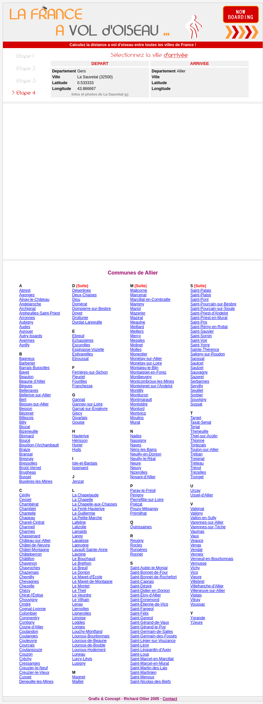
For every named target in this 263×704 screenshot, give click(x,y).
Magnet (78, 677)
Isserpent (80, 468)
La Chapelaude (85, 495)
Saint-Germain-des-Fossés (153, 636)
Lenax (77, 604)
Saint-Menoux (142, 677)
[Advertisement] (78, 181)
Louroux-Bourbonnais (91, 636)
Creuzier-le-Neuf (33, 668)
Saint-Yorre (200, 345)
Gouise (78, 422)
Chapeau (27, 518)
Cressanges (29, 663)
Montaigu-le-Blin (144, 367)
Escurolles (81, 345)
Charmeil (27, 527)
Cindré (25, 604)
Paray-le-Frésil (143, 490)
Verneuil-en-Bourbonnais (211, 559)
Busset (25, 477)
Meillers (137, 331)
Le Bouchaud (83, 559)
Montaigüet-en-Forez (148, 372)
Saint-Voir (198, 340)
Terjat (195, 427)
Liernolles (80, 609)
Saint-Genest (141, 618)
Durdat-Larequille (87, 322)
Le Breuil (80, 568)
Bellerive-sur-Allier (35, 395)
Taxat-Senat (200, 422)
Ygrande (197, 618)
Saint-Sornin (201, 336)
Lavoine (79, 554)
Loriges (78, 627)
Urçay (195, 490)
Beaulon (26, 377)
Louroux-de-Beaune (89, 640)
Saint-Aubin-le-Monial (149, 568)
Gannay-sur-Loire (87, 404)
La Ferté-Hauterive (88, 508)
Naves (135, 445)
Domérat (79, 304)
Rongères (138, 549)
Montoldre (138, 404)
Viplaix (196, 595)
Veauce (196, 540)
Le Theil (79, 590)
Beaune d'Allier (32, 381)
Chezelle (27, 586)
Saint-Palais (200, 290)
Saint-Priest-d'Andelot (209, 313)
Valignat (197, 508)
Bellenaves (28, 390)
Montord (137, 408)
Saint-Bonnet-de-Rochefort (153, 577)
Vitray (195, 599)
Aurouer (26, 331)
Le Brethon (81, 563)
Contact (170, 699)
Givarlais (80, 418)
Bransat (26, 454)
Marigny (137, 304)
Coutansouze (30, 649)
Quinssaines (141, 527)
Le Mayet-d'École (87, 577)
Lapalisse (80, 540)
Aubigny (26, 322)
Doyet (77, 313)
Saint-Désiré (141, 586)
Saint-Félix (139, 613)
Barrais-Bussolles (34, 367)
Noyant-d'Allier (143, 477)
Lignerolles (81, 613)
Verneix (196, 554)
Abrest (25, 290)
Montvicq (138, 413)
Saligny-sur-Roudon (207, 354)
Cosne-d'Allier (31, 627)
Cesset (25, 499)
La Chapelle (82, 499)
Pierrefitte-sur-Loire (147, 499)
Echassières (82, 340)
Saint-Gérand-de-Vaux (149, 622)
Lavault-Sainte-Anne (90, 549)
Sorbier (196, 395)
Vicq (194, 572)
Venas (195, 545)
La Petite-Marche (87, 518)
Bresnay (26, 458)
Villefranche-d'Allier (207, 586)
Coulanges (28, 636)
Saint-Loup (139, 654)
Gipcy (77, 413)
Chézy (24, 590)
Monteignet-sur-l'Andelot (151, 386)
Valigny (196, 513)
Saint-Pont (199, 299)
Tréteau (197, 463)
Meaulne (137, 322)
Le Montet (81, 586)
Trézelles (198, 472)
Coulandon (28, 631)
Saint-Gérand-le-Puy (148, 627)
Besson (25, 408)
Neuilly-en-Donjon (145, 454)
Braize (24, 449)
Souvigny (198, 399)
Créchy (25, 659)
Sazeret (197, 377)
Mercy (135, 336)
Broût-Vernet (30, 468)
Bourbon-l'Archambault (39, 445)
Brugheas (27, 472)
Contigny (27, 622)
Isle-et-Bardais (84, 463)
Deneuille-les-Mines (36, 681)
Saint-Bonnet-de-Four (149, 572)
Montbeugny (141, 377)
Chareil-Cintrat (31, 522)
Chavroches (29, 568)
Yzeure (196, 622)
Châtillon (27, 559)
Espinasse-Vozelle (88, 349)
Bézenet (26, 413)
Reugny (137, 540)
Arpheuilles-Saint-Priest (39, 313)
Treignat (197, 458)
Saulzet (196, 367)
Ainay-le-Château (34, 299)
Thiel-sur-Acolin (203, 436)
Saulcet (196, 363)
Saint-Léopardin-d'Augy (150, 649)
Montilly (137, 390)
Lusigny (79, 663)
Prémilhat (138, 513)
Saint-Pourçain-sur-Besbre (213, 304)
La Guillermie (83, 513)
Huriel (77, 445)
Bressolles (28, 463)
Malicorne (138, 290)
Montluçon (139, 395)
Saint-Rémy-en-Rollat (209, 327)
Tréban (196, 454)
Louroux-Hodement (89, 649)
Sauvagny (199, 372)
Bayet (24, 372)
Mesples (137, 340)
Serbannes (199, 381)
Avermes (27, 340)
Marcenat (138, 295)
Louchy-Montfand (87, 631)
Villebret (197, 581)
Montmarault (141, 399)
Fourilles (79, 381)
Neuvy (135, 468)
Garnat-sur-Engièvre (90, 408)
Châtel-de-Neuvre (34, 545)
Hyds (76, 449)
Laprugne (80, 545)
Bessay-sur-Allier (34, 404)
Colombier (28, 613)
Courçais (27, 645)
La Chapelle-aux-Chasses (94, 504)
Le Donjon (81, 572)
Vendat (196, 549)
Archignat (27, 308)
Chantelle (27, 513)
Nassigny (138, 440)
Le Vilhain (81, 599)
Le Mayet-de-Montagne (92, 581)
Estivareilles (82, 354)
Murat (135, 422)
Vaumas (197, 531)
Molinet (136, 345)
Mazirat (136, 317)
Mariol (135, 308)
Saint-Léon (139, 645)
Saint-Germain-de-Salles (151, 631)
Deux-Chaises (84, 295)
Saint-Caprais (142, 581)
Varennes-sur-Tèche (208, 527)
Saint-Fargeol (142, 609)
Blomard (26, 436)
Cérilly (24, 495)
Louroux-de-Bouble (88, 645)
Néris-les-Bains (143, 449)
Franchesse (82, 386)
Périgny (137, 495)
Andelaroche (30, 304)
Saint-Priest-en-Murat (209, 317)
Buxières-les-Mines (35, 481)
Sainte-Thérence (204, 349)
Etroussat (80, 358)
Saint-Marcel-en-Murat (149, 663)
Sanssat (197, 358)
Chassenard (29, 536)
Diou (76, 299)
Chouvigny (28, 599)
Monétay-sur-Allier (146, 358)
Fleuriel (78, 377)
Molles (136, 349)
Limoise (79, 618)
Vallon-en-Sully (203, 518)
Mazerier (137, 313)
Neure (135, 463)
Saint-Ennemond (144, 599)
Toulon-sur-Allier (204, 449)
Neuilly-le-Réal (143, 458)
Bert (22, 399)
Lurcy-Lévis (82, 659)
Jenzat (78, 481)
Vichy (195, 568)
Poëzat (136, 504)
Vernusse (198, 563)
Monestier (138, 354)
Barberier (27, 363)
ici (126, 94)
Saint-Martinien (143, 672)
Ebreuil (78, 336)
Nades (136, 436)
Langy (77, 536)
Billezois (26, 418)
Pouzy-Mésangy (144, 508)
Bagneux (27, 358)
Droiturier (80, 317)
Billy (22, 422)
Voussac (197, 604)
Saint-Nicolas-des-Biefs (150, 681)
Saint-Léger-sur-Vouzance (152, 640)
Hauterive (80, 436)
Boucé (24, 440)
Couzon (26, 654)
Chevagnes (29, 581)
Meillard (137, 327)
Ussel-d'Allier (201, 495)
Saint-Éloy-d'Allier (145, 595)
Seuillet (196, 390)
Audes (24, 327)
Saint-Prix (198, 322)
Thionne (197, 440)
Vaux (194, 536)
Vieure (195, 577)
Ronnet (136, 554)
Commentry (29, 618)
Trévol (195, 468)
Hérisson (80, 440)
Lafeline (79, 522)
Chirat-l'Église (31, 595)
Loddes (78, 622)
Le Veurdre (81, 595)
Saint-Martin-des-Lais (148, 668)
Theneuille (199, 431)
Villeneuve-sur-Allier (207, 590)
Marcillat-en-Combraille (150, 299)
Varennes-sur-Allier (207, 522)
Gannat (78, 399)
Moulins (137, 418)
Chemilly (26, 577)
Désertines (81, 290)
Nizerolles (138, 472)
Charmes (27, 531)
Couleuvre (28, 640)
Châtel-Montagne (34, 549)
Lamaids (79, 531)
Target (195, 418)
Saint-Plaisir (200, 295)
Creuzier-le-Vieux (34, 672)
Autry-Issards (30, 336)
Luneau (78, 654)
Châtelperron (30, 554)
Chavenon (28, 563)
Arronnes (27, 317)
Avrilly (24, 345)
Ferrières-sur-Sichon (90, 372)
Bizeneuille (28, 431)
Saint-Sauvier (202, 331)
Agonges (27, 295)
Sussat (196, 404)
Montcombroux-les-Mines (152, 381)
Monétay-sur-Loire (146, 363)
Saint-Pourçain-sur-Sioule (212, 308)
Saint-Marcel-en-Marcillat (151, 659)
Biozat (24, 427)
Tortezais (198, 445)
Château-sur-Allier (35, 540)
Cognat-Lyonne (32, 609)
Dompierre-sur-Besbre (91, 308)
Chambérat (28, 504)
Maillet (78, 681)
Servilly (196, 386)
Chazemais (29, 572)
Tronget (197, 477)
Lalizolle (79, 527)
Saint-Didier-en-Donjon (150, 590)
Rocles (136, 545)
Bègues (26, 386)
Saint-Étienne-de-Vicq (149, 604)
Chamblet (27, 508)
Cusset (25, 677)
